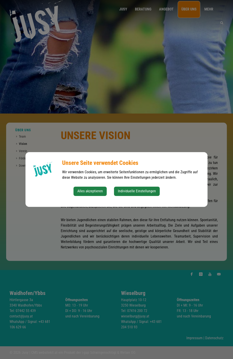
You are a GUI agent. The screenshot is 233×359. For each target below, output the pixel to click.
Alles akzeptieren (90, 191)
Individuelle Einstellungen (137, 191)
